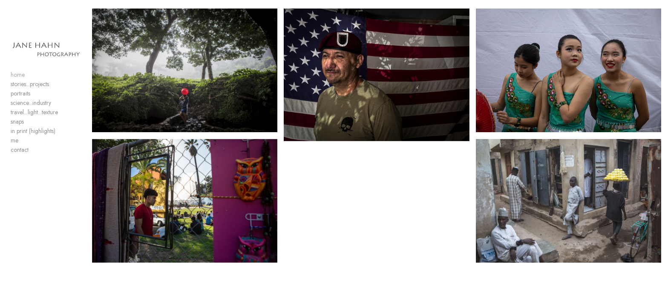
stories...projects (30, 109)
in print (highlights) (33, 156)
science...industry (31, 128)
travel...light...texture (34, 137)
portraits (20, 118)
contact (20, 175)
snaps (17, 146)
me (14, 165)
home (18, 100)
